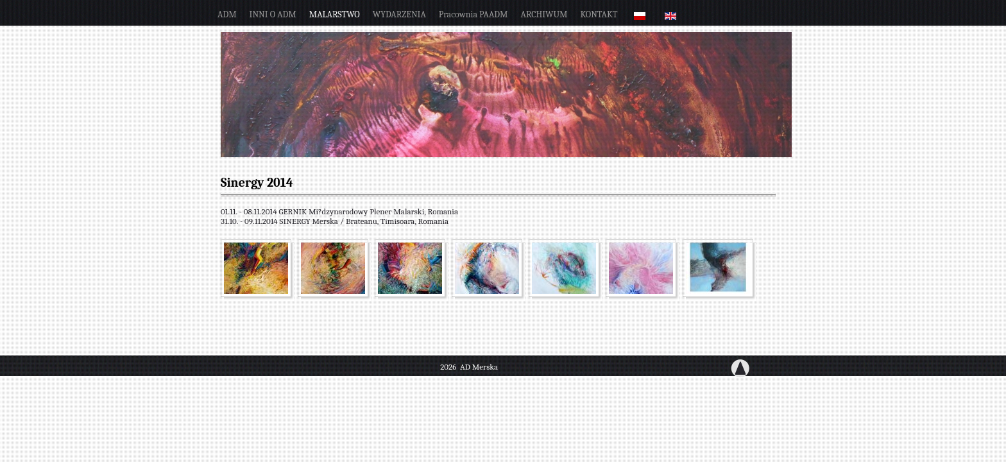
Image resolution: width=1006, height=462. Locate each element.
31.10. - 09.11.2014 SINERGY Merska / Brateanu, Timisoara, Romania (334, 221)
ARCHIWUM (544, 14)
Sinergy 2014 (257, 182)
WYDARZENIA (399, 14)
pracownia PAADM (473, 14)
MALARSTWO (334, 14)
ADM (227, 14)
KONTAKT (599, 14)
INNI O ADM (273, 14)
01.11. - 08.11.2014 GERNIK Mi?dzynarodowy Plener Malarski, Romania (339, 211)
